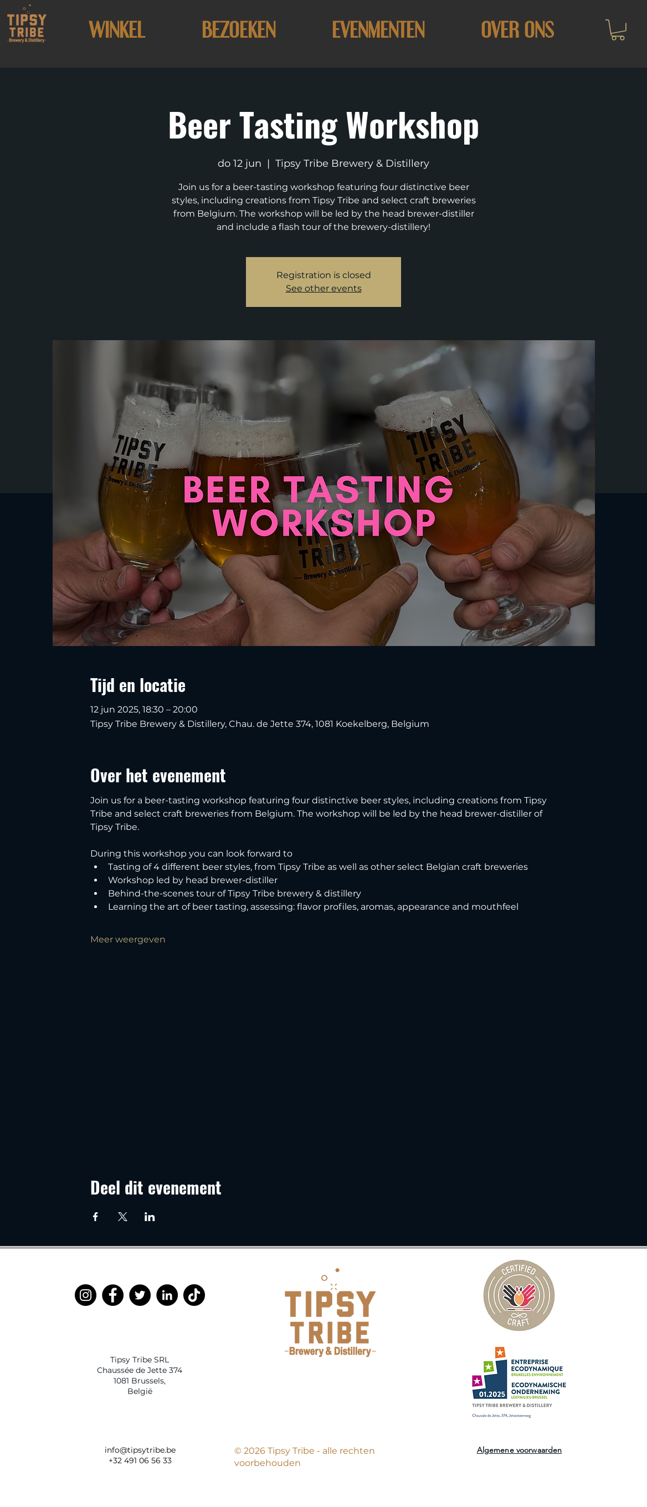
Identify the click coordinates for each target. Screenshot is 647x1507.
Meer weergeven (128, 939)
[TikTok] (194, 1295)
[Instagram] (85, 1295)
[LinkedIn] (167, 1295)
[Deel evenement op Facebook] (95, 1216)
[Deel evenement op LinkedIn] (150, 1216)
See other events (324, 288)
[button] (238, 29)
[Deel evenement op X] (122, 1216)
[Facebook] (113, 1295)
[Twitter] (140, 1295)
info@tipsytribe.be (140, 1450)
